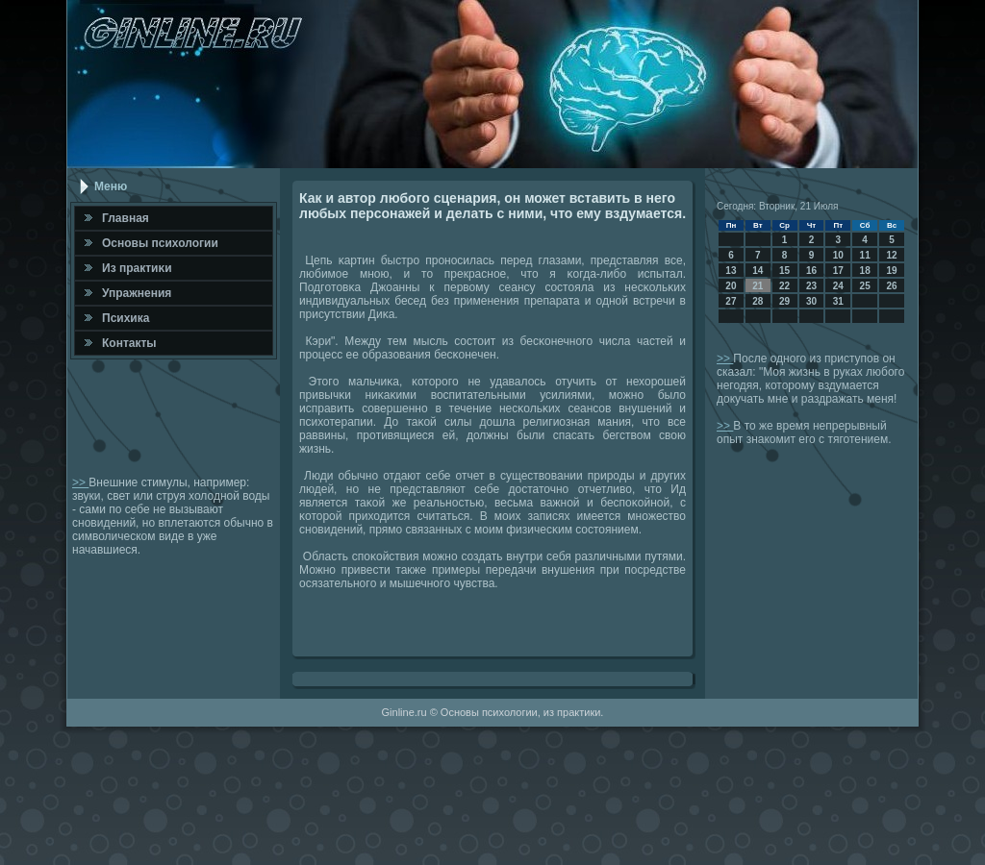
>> (80, 482)
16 (811, 270)
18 (865, 270)
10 (838, 255)
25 (865, 286)
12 (891, 255)
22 (784, 286)
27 (730, 301)
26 (891, 286)
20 (730, 286)
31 (838, 301)
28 (757, 301)
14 (757, 270)
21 (757, 286)
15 (784, 270)
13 (730, 270)
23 (811, 286)
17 (838, 270)
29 (784, 301)
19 (891, 270)
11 (865, 255)
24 (838, 286)
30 (811, 301)
